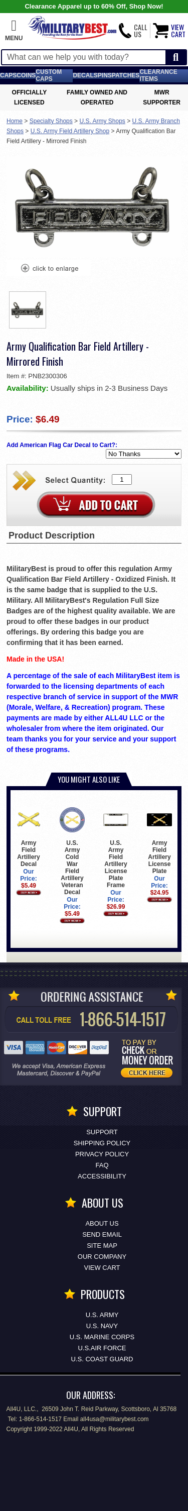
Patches (126, 75)
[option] (27, 310)
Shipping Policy (102, 1143)
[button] (14, 30)
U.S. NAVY (102, 1326)
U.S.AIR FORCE (102, 1348)
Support (102, 1132)
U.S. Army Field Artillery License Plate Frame (115, 847)
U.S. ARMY (102, 1315)
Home (15, 121)
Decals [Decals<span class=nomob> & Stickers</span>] (85, 75)
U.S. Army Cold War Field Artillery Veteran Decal (72, 851)
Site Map (102, 1245)
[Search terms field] (83, 57)
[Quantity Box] (122, 479)
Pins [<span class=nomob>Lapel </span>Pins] (105, 75)
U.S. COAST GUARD (102, 1359)
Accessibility (102, 1176)
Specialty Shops (51, 121)
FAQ (101, 1165)
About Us (101, 1223)
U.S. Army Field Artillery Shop (70, 131)
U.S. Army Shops (102, 121)
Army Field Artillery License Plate (159, 840)
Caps (8, 75)
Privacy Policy (102, 1154)
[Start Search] (175, 57)
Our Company (102, 1256)
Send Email (102, 1234)
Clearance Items (158, 75)
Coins (26, 75)
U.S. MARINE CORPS (102, 1337)
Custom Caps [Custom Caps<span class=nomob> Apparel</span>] (49, 75)
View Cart (102, 1267)
